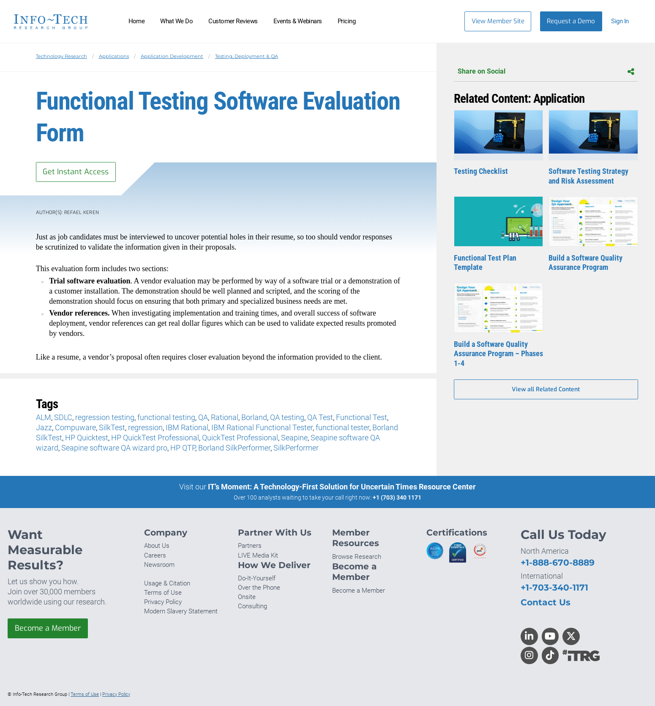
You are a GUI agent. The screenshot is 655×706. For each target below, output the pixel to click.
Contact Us (545, 602)
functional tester (342, 427)
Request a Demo (571, 21)
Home (136, 21)
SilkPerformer (296, 447)
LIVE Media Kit (258, 555)
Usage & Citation (167, 583)
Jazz (44, 427)
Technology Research (61, 56)
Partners (250, 545)
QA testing (287, 417)
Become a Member (48, 628)
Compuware (75, 427)
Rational (224, 417)
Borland (254, 417)
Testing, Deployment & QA (246, 56)
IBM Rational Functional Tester (262, 427)
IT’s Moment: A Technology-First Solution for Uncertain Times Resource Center (342, 486)
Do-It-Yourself (257, 578)
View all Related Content (546, 389)
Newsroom (159, 565)
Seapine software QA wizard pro (114, 447)
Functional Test (361, 417)
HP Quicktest (86, 437)
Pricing (346, 21)
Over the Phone (259, 587)
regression (145, 427)
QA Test (320, 417)
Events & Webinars (297, 21)
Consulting (252, 606)
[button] (624, 21)
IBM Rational (187, 427)
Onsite (247, 597)
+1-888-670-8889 (558, 562)
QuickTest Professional (240, 437)
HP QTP (182, 447)
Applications (114, 56)
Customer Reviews (233, 21)
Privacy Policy (163, 602)
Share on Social (546, 71)
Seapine (294, 437)
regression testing (104, 417)
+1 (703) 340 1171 (397, 497)
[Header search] (445, 21)
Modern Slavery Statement (181, 611)
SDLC (63, 417)
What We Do (176, 21)
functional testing (166, 417)
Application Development (172, 56)
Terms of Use (163, 592)
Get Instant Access (76, 172)
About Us (156, 545)
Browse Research (356, 556)
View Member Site (498, 21)
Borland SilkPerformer (234, 447)
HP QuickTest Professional (155, 437)
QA (203, 417)
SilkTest (112, 427)
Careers (155, 555)
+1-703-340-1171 (554, 587)
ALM (43, 417)
